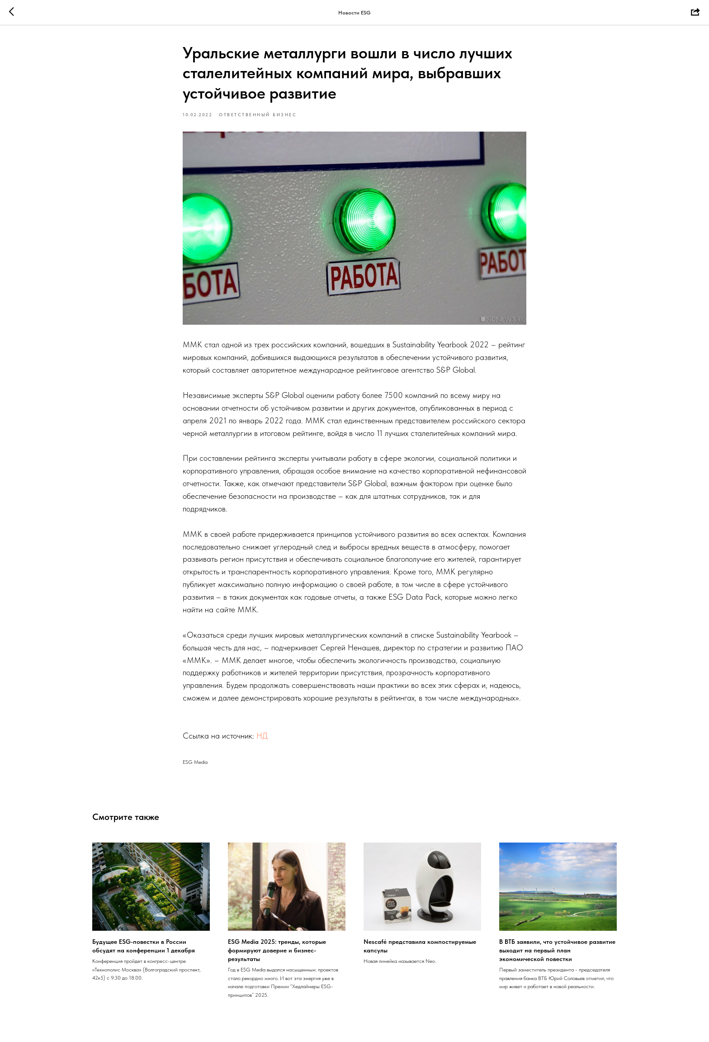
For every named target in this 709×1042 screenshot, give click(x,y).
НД (262, 735)
